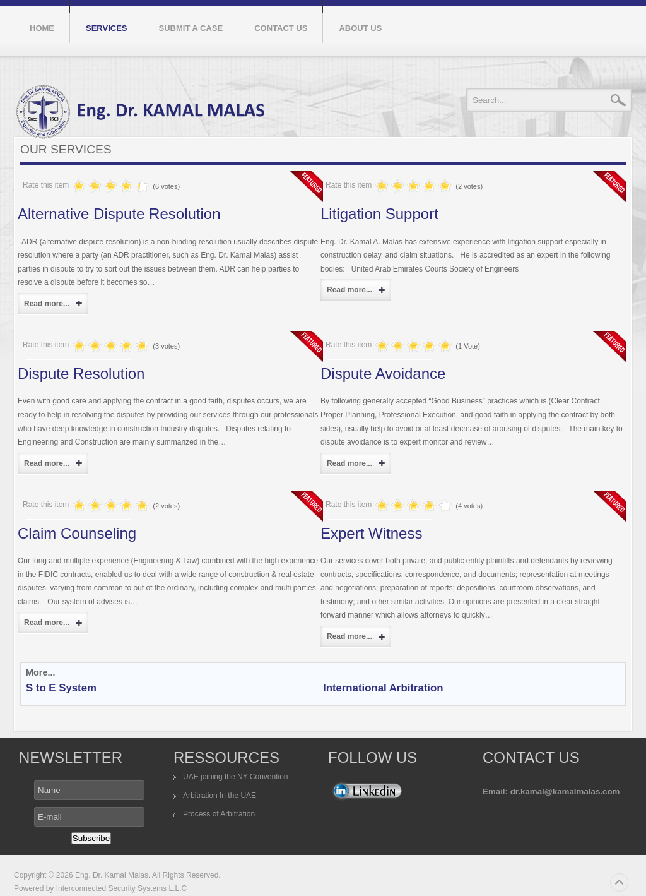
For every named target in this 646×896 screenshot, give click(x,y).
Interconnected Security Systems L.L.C (120, 888)
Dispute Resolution (81, 373)
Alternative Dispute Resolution (119, 213)
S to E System (61, 688)
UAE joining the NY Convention (235, 776)
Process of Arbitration (219, 813)
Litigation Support (379, 213)
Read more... (46, 303)
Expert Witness (371, 533)
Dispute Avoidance (382, 373)
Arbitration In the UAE (219, 795)
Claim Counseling (77, 533)
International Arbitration (383, 688)
